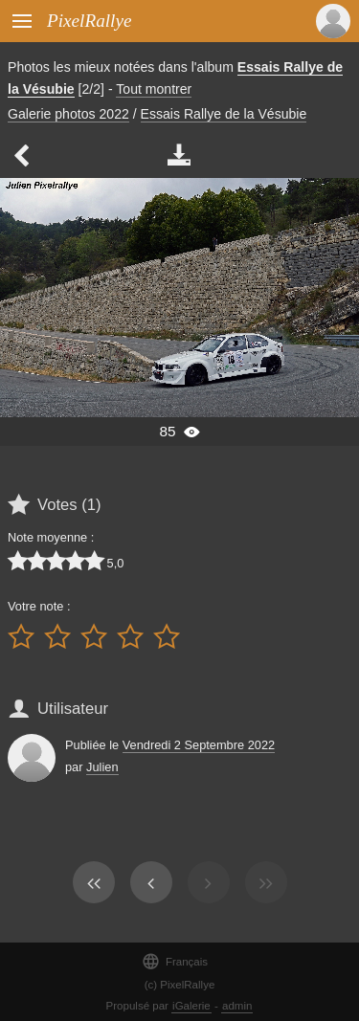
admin (237, 1005)
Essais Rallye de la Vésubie (224, 114)
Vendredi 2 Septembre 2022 (199, 745)
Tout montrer (153, 89)
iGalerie (191, 1005)
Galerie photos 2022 (68, 114)
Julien (102, 767)
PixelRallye (89, 21)
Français (175, 961)
